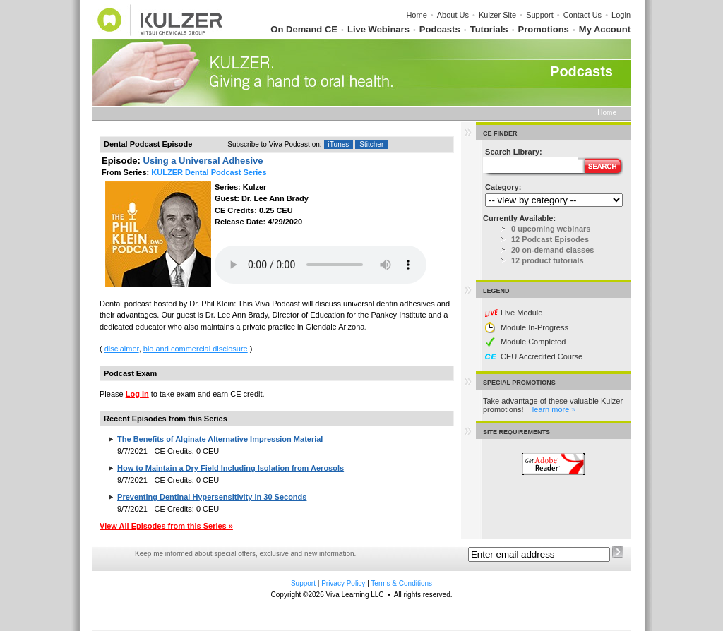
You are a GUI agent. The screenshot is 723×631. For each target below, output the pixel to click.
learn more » (554, 409)
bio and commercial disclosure (195, 348)
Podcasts (439, 29)
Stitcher (371, 144)
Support (540, 15)
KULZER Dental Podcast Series (208, 172)
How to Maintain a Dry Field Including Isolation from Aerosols (230, 468)
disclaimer (121, 348)
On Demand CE (303, 29)
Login (621, 15)
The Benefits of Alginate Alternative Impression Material (220, 439)
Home (416, 15)
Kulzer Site (497, 15)
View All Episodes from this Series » (166, 526)
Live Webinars (378, 29)
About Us (453, 15)
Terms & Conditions (401, 583)
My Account (605, 29)
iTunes (338, 144)
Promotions (543, 29)
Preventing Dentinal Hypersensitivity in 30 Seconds (211, 497)
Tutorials (489, 29)
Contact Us (582, 15)
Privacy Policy (343, 583)
